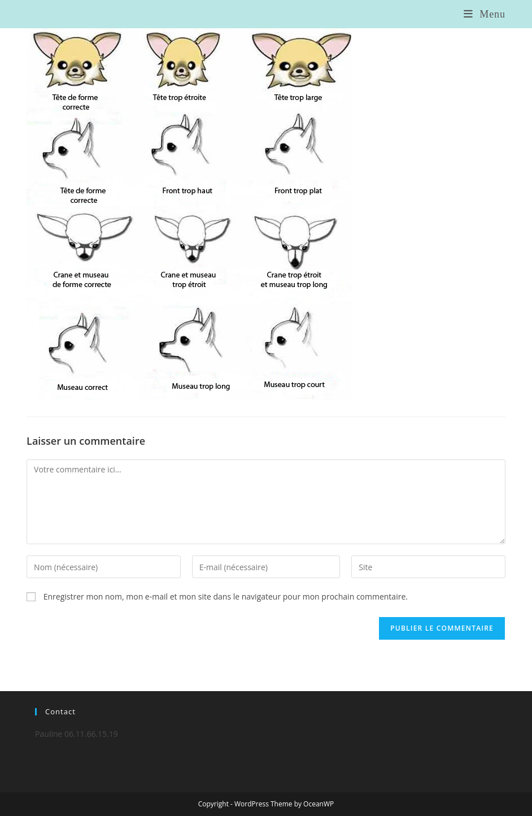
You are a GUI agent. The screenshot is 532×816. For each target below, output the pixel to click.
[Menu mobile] (484, 14)
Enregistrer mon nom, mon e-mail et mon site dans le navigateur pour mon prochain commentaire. (225, 596)
